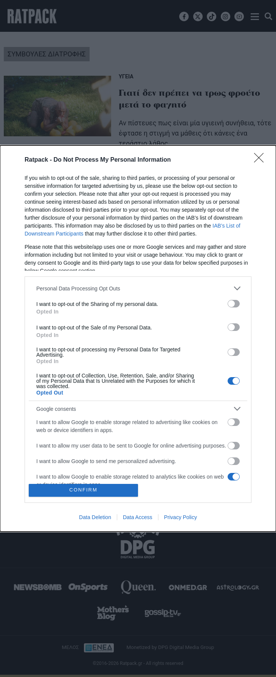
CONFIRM (83, 490)
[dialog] (138, 338)
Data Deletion (95, 517)
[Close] (261, 160)
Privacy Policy (180, 517)
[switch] (234, 303)
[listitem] (138, 288)
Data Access (137, 517)
